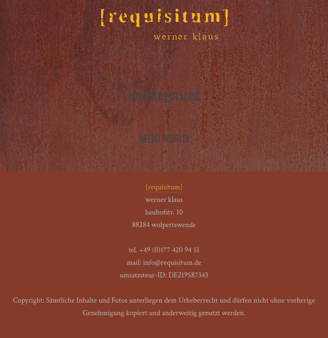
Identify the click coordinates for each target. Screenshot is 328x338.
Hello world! (164, 138)
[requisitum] (164, 187)
